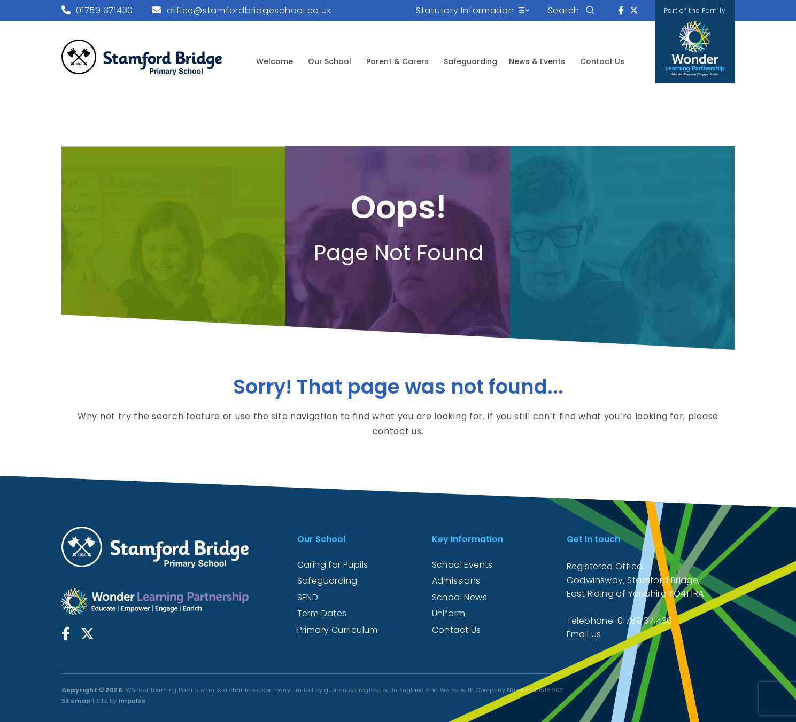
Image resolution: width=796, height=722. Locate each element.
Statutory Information (465, 10)
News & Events (537, 61)
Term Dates (322, 613)
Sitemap (76, 700)
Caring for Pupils (332, 565)
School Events (462, 565)
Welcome (274, 61)
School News (459, 597)
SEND (308, 597)
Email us (584, 634)
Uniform (449, 613)
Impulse (132, 700)
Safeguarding (470, 61)
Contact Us (602, 61)
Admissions (456, 581)
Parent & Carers (397, 61)
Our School (329, 61)
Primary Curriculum (337, 630)
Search (564, 10)
